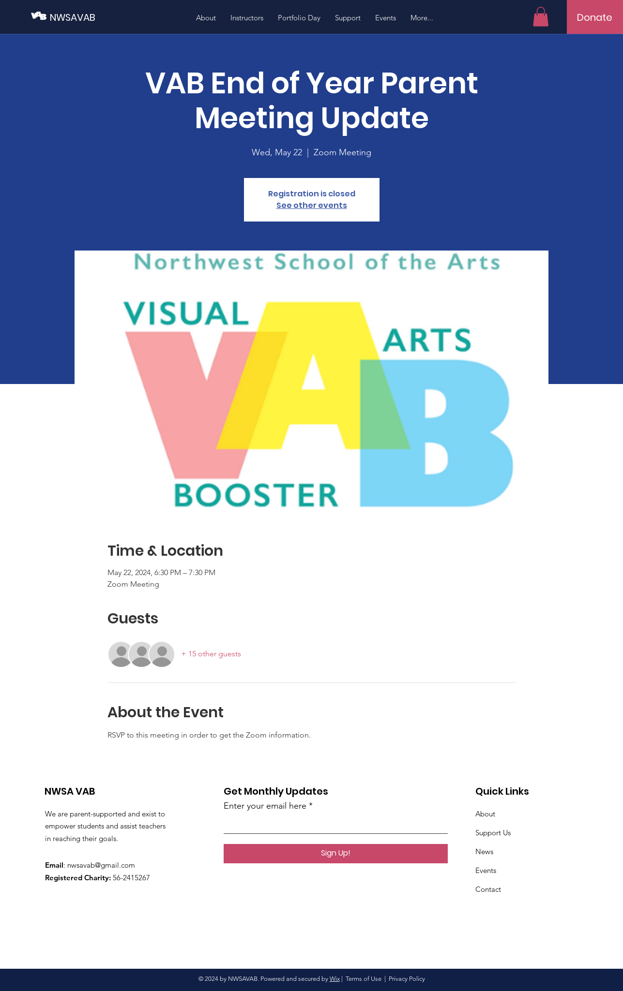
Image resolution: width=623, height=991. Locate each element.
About (485, 813)
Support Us (493, 832)
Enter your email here (265, 805)
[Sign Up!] (336, 853)
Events (485, 870)
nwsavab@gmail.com (101, 865)
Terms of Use (363, 978)
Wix (335, 978)
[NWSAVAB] (93, 17)
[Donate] (594, 17)
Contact (488, 889)
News (484, 851)
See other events (311, 205)
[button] (540, 17)
